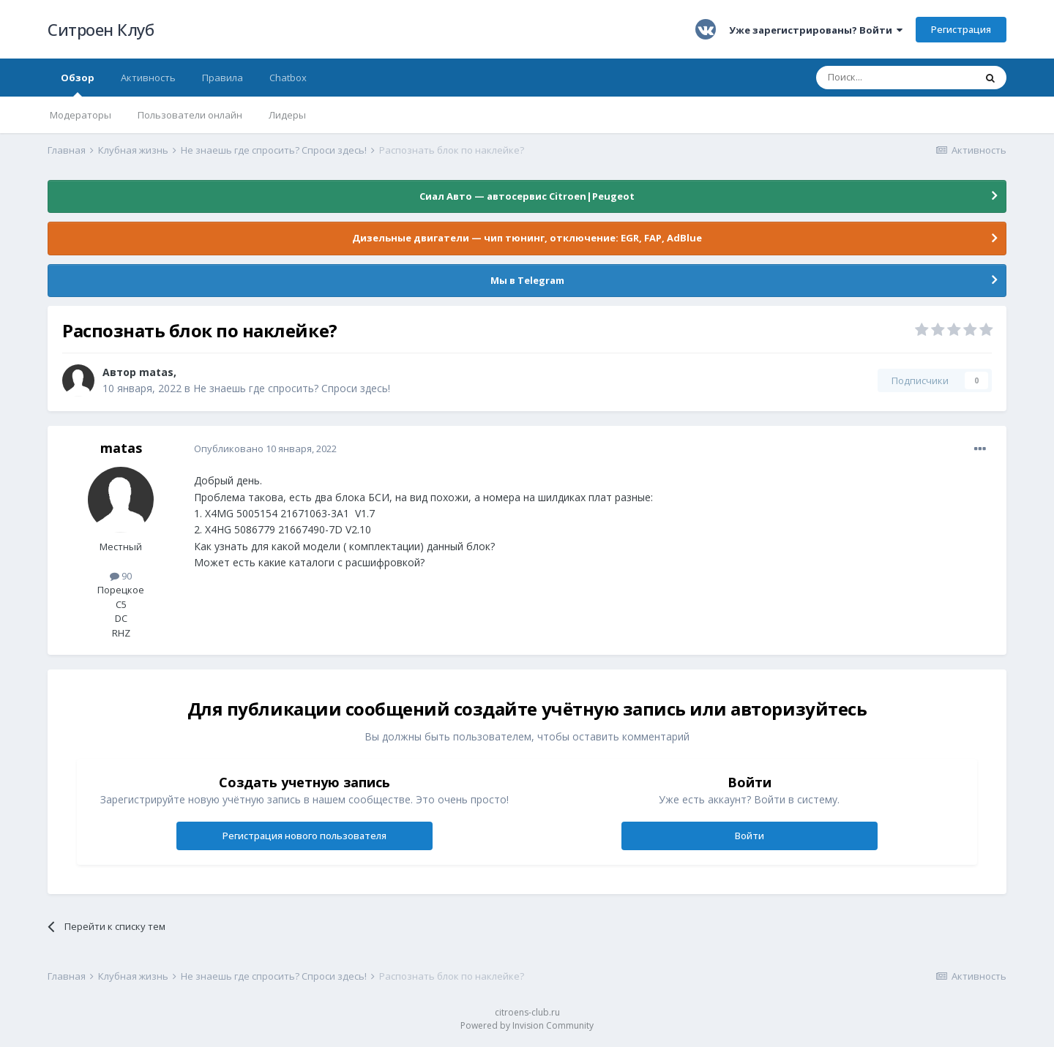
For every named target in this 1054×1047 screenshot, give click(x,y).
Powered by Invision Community (527, 1025)
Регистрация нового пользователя (304, 835)
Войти (749, 835)
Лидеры (287, 114)
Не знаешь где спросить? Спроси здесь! (291, 388)
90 (121, 575)
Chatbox (288, 77)
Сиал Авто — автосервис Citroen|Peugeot (527, 196)
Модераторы (80, 114)
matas (156, 372)
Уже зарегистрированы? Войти (815, 30)
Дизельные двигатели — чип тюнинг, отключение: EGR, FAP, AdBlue (527, 237)
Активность (148, 77)
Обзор (77, 84)
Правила (222, 77)
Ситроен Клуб (101, 29)
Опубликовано (265, 448)
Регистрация (961, 29)
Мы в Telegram (527, 280)
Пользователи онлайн (190, 114)
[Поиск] (895, 77)
